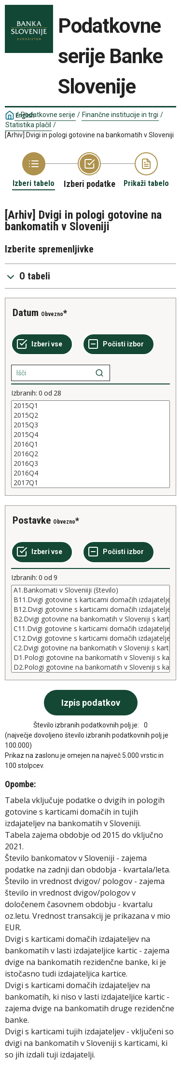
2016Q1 (90, 444)
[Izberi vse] (42, 344)
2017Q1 (90, 483)
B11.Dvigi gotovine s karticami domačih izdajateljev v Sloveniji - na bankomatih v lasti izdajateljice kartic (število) (90, 600)
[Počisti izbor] (118, 344)
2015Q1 (90, 405)
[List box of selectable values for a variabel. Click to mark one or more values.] (90, 444)
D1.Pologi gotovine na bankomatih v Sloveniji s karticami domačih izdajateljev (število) (90, 657)
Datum (26, 312)
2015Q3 (90, 425)
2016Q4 (90, 473)
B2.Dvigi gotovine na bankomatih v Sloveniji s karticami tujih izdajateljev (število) (90, 619)
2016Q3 (90, 463)
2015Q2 (90, 415)
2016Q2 (90, 454)
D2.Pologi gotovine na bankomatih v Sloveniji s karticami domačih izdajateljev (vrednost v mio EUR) (90, 667)
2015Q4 (90, 434)
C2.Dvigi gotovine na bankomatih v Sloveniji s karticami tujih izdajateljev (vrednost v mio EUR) (90, 648)
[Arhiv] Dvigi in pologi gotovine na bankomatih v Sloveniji (89, 135)
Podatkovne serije (48, 115)
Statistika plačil (28, 125)
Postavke (32, 520)
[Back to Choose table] (33, 170)
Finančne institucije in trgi (120, 115)
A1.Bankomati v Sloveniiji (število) (90, 590)
